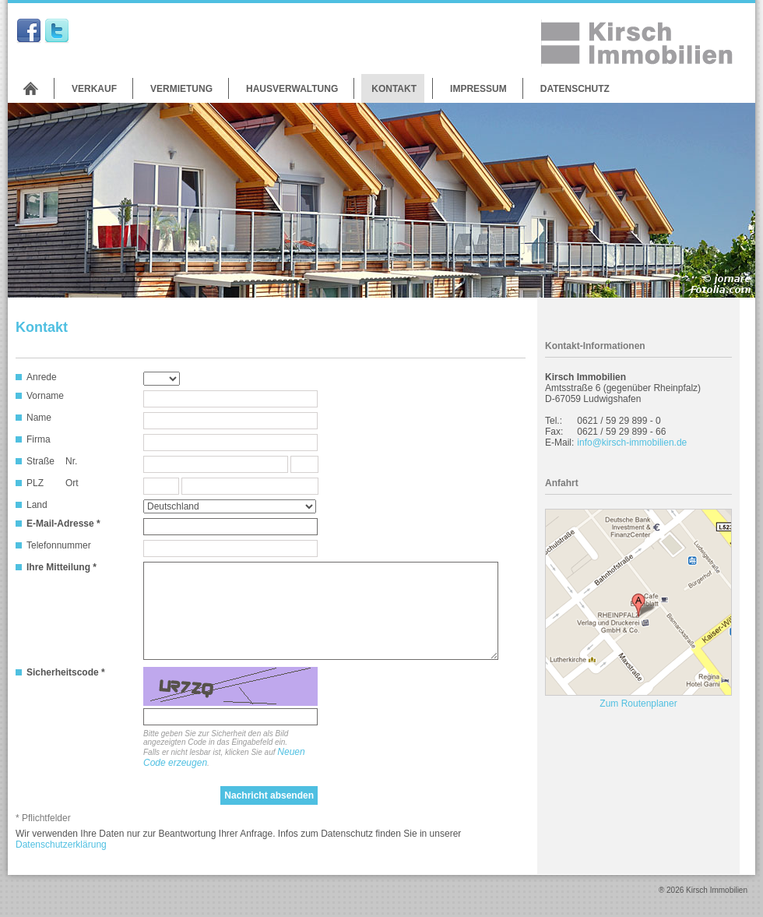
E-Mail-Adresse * (63, 523)
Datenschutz (575, 88)
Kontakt (394, 88)
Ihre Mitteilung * (61, 567)
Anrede (41, 377)
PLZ (35, 483)
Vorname (45, 395)
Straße (40, 461)
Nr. (71, 461)
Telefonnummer (58, 545)
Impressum (478, 88)
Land (36, 504)
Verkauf (94, 88)
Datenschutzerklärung (61, 844)
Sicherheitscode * (65, 672)
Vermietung (181, 88)
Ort (72, 483)
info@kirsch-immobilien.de (632, 442)
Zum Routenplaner (638, 703)
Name (38, 417)
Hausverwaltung (292, 88)
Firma (38, 439)
